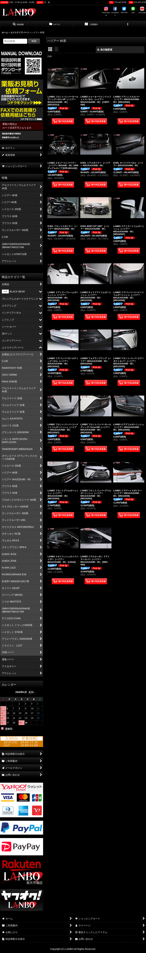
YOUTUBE (142, 10)
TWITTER (124, 10)
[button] (18, 24)
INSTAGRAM (106, 11)
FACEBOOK (115, 11)
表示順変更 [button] (104, 49)
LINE (133, 10)
